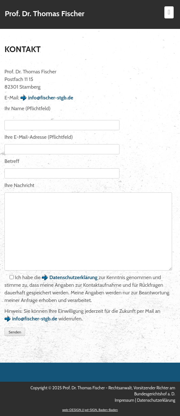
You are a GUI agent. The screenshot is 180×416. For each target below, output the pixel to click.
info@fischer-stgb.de (50, 98)
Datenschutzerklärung (73, 277)
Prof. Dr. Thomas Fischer (44, 13)
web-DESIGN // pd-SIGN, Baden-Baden (90, 410)
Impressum (124, 400)
